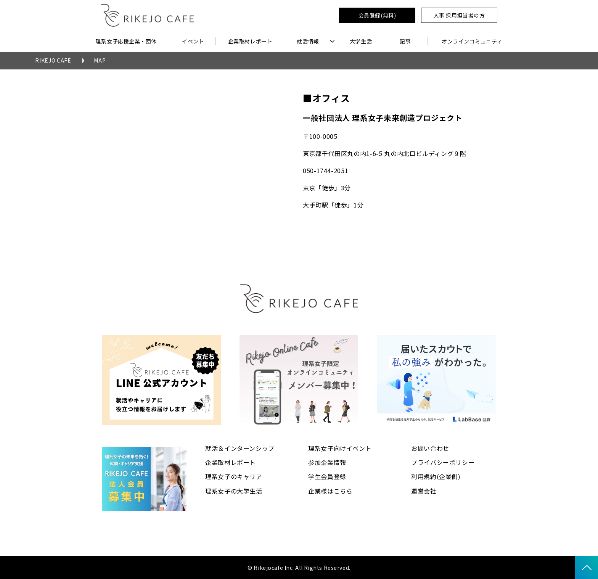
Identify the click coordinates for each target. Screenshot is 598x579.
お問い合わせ (430, 448)
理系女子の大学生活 (233, 490)
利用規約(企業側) (436, 476)
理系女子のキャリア (233, 476)
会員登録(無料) (377, 15)
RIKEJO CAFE (53, 60)
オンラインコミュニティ (472, 41)
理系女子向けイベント (339, 448)
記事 (405, 41)
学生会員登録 (327, 476)
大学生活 (361, 41)
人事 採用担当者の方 (459, 15)
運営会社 (424, 490)
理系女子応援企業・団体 (126, 41)
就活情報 (308, 41)
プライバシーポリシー (442, 462)
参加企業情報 (327, 462)
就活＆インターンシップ (240, 448)
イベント (193, 41)
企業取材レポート (250, 41)
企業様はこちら (330, 490)
